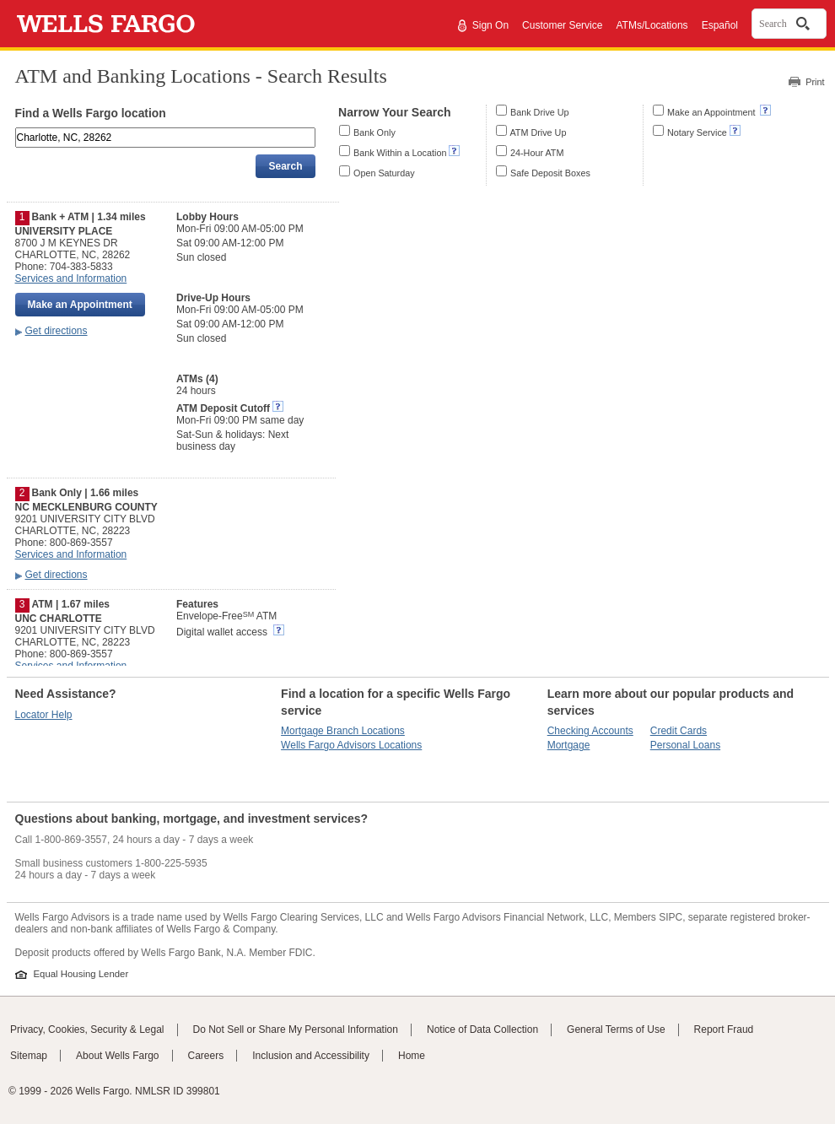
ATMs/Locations (651, 25)
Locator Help (44, 715)
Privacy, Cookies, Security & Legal (87, 1029)
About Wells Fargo (117, 1056)
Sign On (490, 25)
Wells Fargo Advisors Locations (351, 745)
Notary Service (697, 132)
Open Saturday (384, 173)
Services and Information (71, 278)
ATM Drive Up (537, 132)
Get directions (56, 331)
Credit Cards (678, 731)
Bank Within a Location (399, 153)
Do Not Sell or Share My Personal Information (295, 1029)
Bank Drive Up (539, 112)
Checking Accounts (590, 731)
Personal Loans (685, 745)
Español (720, 25)
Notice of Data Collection (482, 1029)
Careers (206, 1056)
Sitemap (28, 1056)
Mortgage (568, 745)
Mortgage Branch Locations (343, 731)
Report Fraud (724, 1029)
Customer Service (562, 25)
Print (814, 82)
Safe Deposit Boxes (550, 173)
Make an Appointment (712, 112)
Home (411, 1056)
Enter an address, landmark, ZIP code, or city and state (17, 130)
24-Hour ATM (536, 153)
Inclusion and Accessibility (310, 1056)
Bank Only (374, 132)
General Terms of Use (616, 1029)
